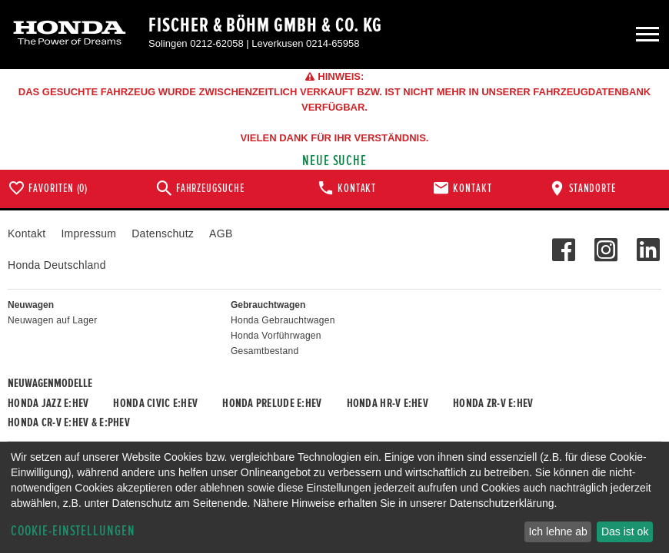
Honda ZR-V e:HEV (493, 403)
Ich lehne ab (557, 531)
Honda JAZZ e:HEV (48, 403)
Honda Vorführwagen (276, 335)
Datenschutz (162, 233)
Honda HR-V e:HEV (387, 403)
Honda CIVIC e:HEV (155, 403)
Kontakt (26, 233)
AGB (220, 233)
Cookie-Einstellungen (73, 531)
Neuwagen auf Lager (52, 320)
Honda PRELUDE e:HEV (271, 403)
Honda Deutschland (57, 265)
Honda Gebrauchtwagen (283, 320)
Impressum (88, 233)
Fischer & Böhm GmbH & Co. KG (265, 25)
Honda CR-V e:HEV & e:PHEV (69, 422)
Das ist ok (624, 531)
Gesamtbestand (264, 351)
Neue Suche (335, 161)
